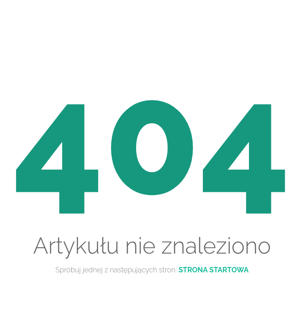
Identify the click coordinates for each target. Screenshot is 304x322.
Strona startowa (214, 270)
